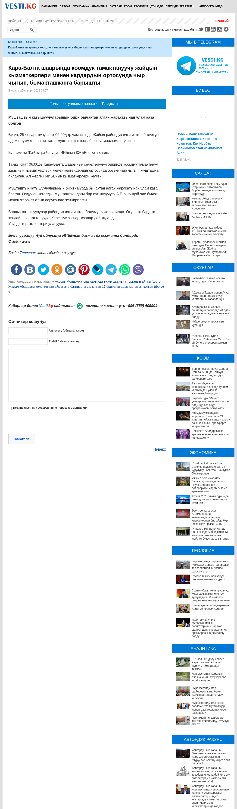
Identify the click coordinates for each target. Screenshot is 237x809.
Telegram (227, 29)
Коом (128, 6)
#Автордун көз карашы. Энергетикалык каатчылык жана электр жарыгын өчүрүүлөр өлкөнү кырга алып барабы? (203, 728)
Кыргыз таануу (76, 21)
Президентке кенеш (179, 6)
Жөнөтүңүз (21, 439)
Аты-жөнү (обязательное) (66, 330)
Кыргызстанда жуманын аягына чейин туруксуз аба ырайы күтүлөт (202, 669)
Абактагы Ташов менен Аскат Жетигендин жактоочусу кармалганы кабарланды (211, 296)
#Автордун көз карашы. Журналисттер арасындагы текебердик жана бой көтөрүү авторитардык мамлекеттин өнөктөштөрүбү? (203, 740)
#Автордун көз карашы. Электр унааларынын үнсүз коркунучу (198, 770)
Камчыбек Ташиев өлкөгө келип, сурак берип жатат (208, 280)
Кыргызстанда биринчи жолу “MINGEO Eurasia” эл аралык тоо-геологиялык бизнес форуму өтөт (210, 566)
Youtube (214, 29)
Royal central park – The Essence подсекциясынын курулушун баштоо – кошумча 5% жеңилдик (211, 468)
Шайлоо (14, 21)
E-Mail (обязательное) (64, 341)
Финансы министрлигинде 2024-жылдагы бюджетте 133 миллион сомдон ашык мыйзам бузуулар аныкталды (210, 533)
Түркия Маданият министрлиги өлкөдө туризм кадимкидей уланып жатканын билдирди (210, 388)
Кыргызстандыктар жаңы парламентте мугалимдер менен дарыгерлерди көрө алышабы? (203, 690)
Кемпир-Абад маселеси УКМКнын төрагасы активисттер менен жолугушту (207, 203)
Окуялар (115, 6)
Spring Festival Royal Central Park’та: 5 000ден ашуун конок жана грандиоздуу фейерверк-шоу (210, 373)
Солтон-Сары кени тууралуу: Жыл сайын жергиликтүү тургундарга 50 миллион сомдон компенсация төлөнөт (211, 595)
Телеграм (28, 253)
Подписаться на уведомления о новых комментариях (50, 407)
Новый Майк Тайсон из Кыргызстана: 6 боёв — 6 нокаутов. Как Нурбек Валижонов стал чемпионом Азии (199, 143)
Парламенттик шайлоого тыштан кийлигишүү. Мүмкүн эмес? (199, 699)
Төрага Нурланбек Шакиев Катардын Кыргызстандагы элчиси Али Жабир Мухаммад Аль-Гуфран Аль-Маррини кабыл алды (210, 248)
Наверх (159, 449)
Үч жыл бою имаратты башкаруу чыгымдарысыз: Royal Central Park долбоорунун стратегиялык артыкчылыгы (209, 485)
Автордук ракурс (49, 21)
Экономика (80, 6)
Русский (222, 21)
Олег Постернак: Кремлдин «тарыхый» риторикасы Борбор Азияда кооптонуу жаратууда (209, 189)
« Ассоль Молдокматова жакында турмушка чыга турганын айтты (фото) (107, 281)
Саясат (65, 6)
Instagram (220, 29)
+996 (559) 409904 (141, 306)
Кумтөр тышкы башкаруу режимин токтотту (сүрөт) (208, 578)
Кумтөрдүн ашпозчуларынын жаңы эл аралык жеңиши (210, 607)
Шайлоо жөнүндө (210, 6)
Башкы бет (49, 6)
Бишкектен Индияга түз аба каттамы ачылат (209, 215)
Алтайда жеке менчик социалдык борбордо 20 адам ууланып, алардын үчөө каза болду (211, 312)
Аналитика (99, 6)
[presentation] (43, 423)
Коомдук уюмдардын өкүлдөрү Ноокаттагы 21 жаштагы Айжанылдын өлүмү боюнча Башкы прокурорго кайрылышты (211, 419)
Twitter (201, 29)
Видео (28, 21)
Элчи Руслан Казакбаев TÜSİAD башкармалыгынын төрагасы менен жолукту (210, 231)
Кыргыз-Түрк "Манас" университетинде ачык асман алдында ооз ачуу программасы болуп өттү (210, 403)
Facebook (207, 29)
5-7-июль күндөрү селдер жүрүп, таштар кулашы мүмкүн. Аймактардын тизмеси (204, 660)
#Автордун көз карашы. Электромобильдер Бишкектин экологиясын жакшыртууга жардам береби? (200, 781)
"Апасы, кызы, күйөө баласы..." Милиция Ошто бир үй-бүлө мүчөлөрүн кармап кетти (211, 341)
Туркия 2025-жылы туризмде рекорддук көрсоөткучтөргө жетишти (210, 500)
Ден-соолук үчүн (104, 21)
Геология (141, 6)
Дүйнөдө (156, 6)
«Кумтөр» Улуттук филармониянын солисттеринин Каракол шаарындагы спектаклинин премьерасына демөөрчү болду (209, 628)
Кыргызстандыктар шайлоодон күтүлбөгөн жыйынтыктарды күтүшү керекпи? (201, 678)
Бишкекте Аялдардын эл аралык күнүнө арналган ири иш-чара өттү (210, 434)
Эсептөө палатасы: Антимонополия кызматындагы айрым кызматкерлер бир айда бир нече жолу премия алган (210, 517)
